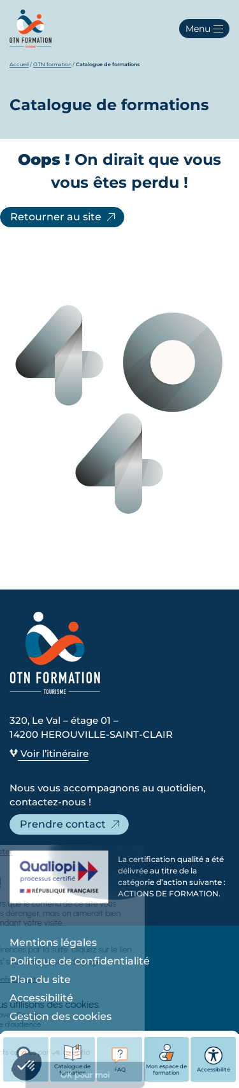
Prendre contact (71, 824)
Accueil (19, 64)
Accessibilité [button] (213, 1059)
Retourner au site (63, 217)
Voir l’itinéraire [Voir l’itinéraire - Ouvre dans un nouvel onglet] (49, 753)
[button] (204, 28)
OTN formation (52, 64)
